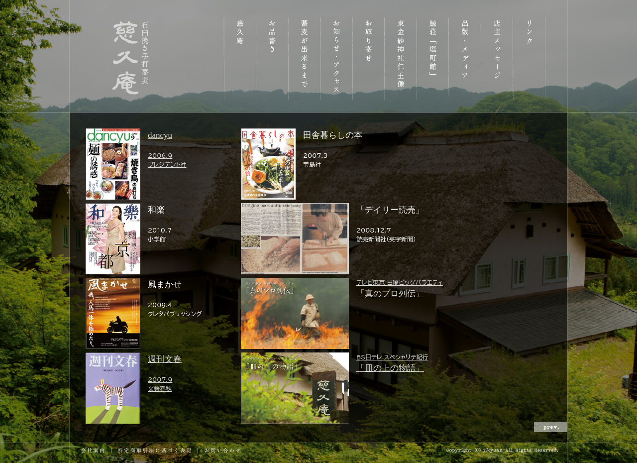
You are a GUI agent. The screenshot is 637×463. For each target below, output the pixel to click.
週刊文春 (163, 373)
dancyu (163, 149)
